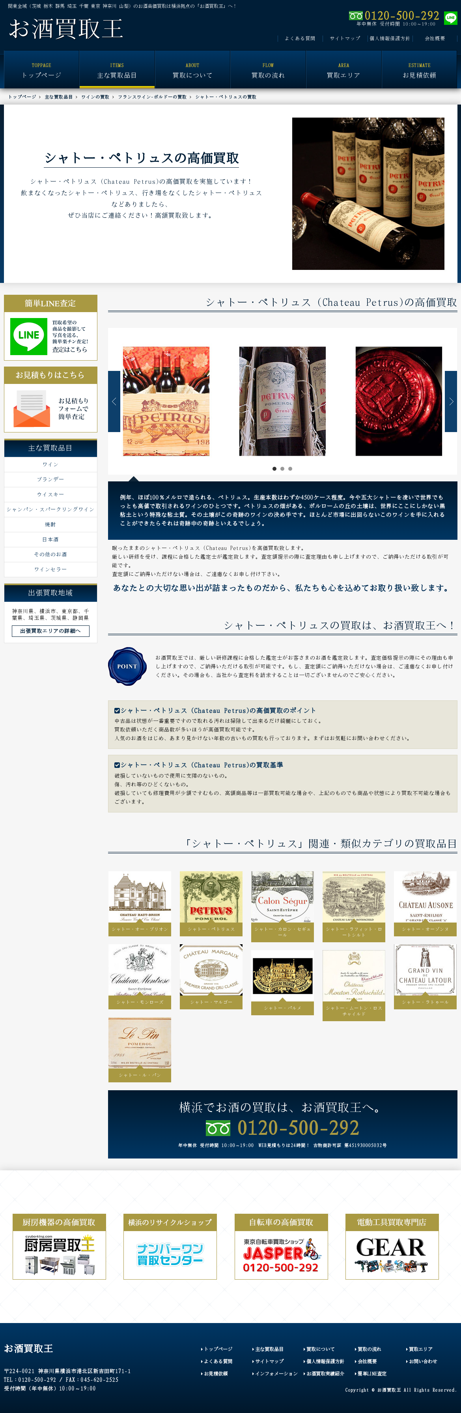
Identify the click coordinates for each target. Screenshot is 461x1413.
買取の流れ (268, 65)
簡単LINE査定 (370, 1374)
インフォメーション (275, 1374)
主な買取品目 (117, 65)
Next (451, 401)
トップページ (41, 65)
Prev (114, 401)
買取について (192, 65)
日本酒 (50, 539)
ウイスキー (50, 494)
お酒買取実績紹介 (324, 1374)
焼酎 (50, 524)
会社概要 (435, 38)
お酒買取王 (66, 29)
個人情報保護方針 (390, 38)
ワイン (50, 464)
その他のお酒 (50, 554)
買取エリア (343, 65)
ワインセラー (50, 569)
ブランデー (50, 479)
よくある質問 (300, 38)
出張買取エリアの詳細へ (50, 631)
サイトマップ (345, 38)
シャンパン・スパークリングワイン (50, 509)
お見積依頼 (419, 65)
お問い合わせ (421, 1361)
